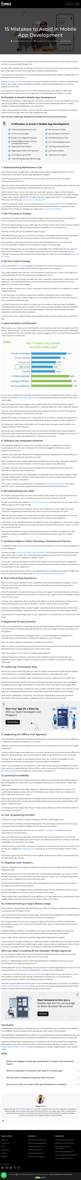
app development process (15, 82)
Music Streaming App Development (62, 1147)
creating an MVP (51, 830)
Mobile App (40, 22)
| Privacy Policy (67, 1174)
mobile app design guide (28, 398)
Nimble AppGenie (33, 974)
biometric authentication (54, 484)
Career (3, 1153)
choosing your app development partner (49, 573)
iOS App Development (36, 1146)
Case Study (5, 1150)
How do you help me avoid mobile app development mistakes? (36, 1084)
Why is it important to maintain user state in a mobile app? (34, 1071)
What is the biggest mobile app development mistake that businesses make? (40, 1062)
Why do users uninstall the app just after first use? (30, 1077)
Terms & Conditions (55, 1174)
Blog (2, 1146)
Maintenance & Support (36, 1156)
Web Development (34, 1150)
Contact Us (70, 4)
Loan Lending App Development (66, 1155)
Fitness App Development (64, 1152)
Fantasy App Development (64, 1158)
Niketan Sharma (25, 41)
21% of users (21, 266)
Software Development (36, 1153)
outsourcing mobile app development (31, 552)
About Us (4, 1140)
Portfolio (4, 1156)
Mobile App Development (37, 1140)
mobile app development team (13, 1047)
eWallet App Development (64, 1143)
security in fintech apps (40, 502)
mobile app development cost (55, 204)
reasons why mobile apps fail (33, 200)
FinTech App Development (64, 1140)
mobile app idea (28, 849)
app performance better (51, 209)
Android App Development (37, 1143)
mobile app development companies (16, 986)
